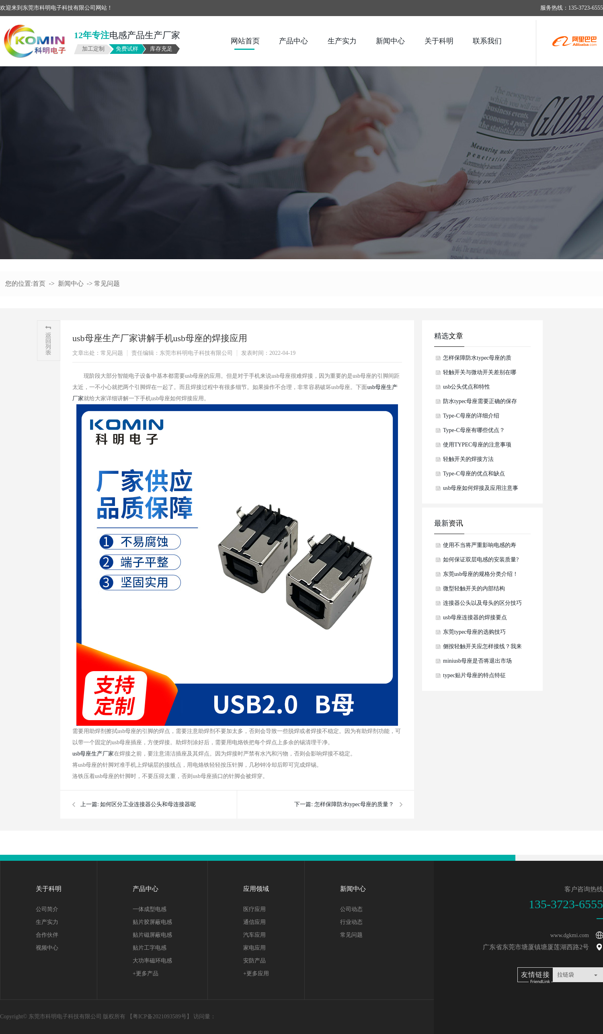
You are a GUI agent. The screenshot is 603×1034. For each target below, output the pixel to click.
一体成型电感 (149, 909)
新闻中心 (390, 41)
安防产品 (254, 961)
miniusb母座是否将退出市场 (477, 661)
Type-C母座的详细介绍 (471, 416)
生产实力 (342, 41)
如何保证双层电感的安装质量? (481, 560)
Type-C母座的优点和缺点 (474, 474)
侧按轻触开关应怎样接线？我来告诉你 (482, 648)
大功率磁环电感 (152, 961)
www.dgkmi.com (569, 935)
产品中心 (293, 41)
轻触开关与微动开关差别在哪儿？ (479, 374)
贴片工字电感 (149, 948)
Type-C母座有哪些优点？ (474, 430)
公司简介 (47, 909)
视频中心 (47, 948)
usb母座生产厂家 (93, 754)
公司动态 (351, 909)
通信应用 (254, 922)
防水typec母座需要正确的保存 (480, 401)
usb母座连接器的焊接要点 (475, 617)
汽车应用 (254, 935)
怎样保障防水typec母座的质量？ (354, 804)
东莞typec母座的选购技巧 (474, 632)
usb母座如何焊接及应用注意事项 (480, 490)
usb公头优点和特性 (466, 387)
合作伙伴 (47, 935)
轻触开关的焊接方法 (468, 459)
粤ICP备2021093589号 (160, 1017)
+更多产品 (145, 974)
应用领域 (256, 888)
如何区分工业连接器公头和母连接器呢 (148, 804)
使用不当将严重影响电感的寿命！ (479, 547)
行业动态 (351, 922)
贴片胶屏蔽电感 (152, 922)
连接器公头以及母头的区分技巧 (482, 603)
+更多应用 (256, 974)
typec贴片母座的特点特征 (474, 675)
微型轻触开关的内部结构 (474, 589)
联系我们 (487, 41)
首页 (39, 283)
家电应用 (254, 948)
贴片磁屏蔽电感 (152, 935)
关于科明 (439, 41)
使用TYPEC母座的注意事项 (477, 445)
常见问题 (107, 283)
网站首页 (245, 41)
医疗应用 (254, 909)
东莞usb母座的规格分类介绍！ (480, 574)
